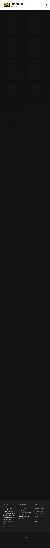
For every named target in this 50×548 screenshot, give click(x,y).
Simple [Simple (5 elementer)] (42, 513)
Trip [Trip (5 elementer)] (36, 521)
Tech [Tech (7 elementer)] (36, 519)
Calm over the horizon (25, 512)
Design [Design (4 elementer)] (37, 508)
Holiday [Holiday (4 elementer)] (37, 511)
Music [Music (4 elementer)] (36, 513)
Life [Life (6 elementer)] (42, 511)
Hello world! (22, 509)
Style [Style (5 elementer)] (41, 516)
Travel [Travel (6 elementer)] (41, 519)
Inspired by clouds (24, 516)
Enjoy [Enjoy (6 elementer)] (42, 508)
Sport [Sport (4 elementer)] (36, 516)
